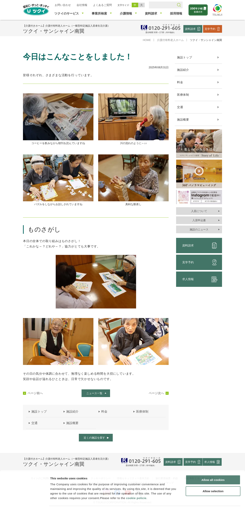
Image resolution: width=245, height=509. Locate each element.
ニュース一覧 (94, 393)
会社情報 (82, 5)
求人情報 (199, 279)
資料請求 (190, 28)
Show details (201, 501)
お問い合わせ (63, 5)
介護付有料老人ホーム (170, 40)
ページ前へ (35, 393)
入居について (199, 211)
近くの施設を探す (94, 437)
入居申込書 (199, 220)
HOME (147, 40)
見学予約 (210, 28)
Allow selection (213, 479)
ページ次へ (156, 393)
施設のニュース (199, 229)
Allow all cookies (213, 467)
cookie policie (136, 486)
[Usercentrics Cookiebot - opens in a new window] (24, 501)
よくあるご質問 (102, 5)
